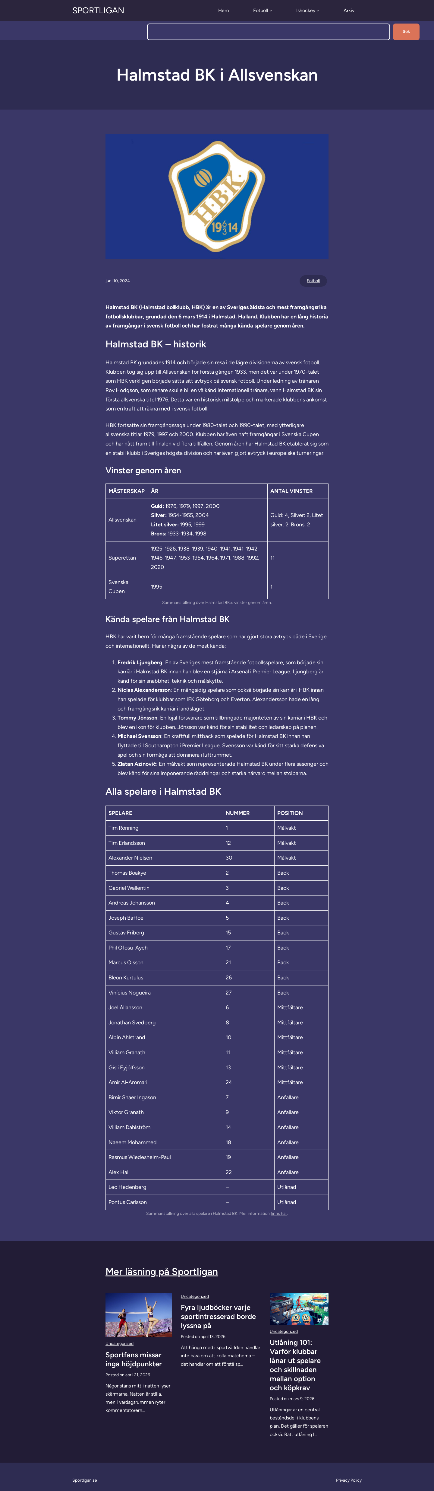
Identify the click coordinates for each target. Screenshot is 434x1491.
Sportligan (98, 10)
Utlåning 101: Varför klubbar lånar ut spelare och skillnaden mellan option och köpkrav (295, 1365)
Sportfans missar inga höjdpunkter (133, 1359)
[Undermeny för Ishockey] (317, 10)
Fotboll (313, 280)
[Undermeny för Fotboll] (270, 10)
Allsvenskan (176, 372)
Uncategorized (119, 1343)
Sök (406, 31)
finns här (279, 1213)
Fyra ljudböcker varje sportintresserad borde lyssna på (218, 1316)
